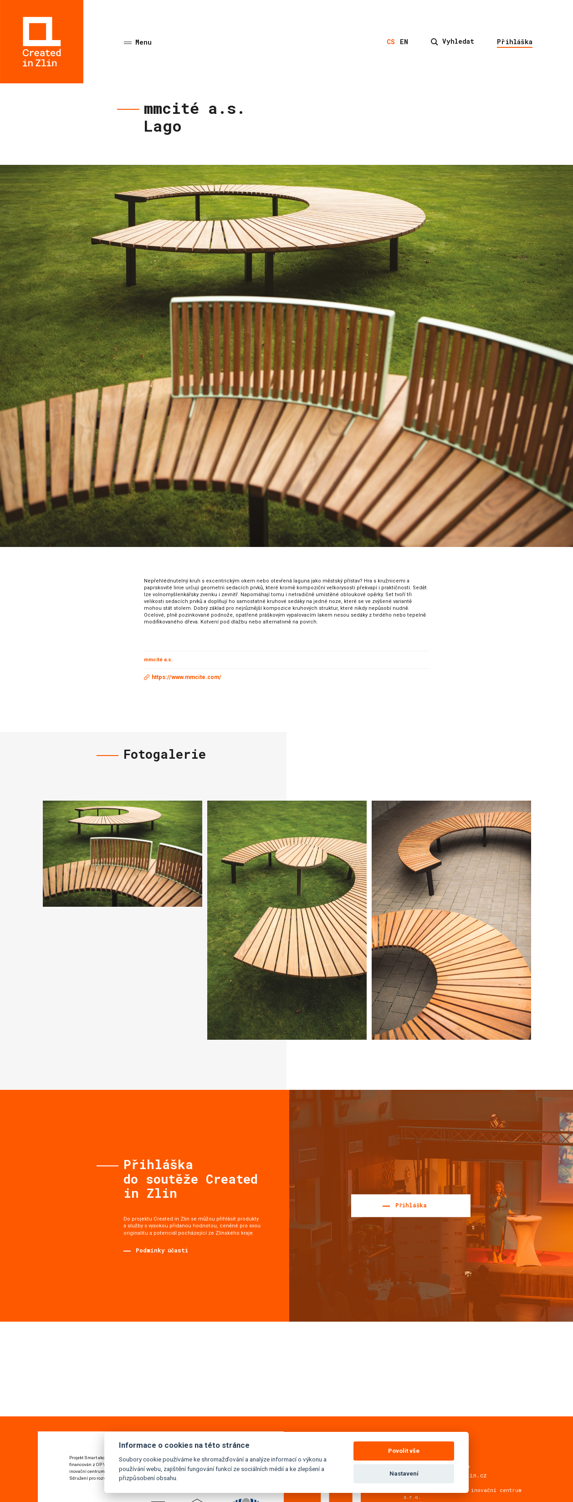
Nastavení (404, 1473)
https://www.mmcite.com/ (186, 677)
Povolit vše (404, 1450)
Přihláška (514, 41)
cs (391, 41)
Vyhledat (452, 41)
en (404, 41)
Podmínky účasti (162, 1250)
